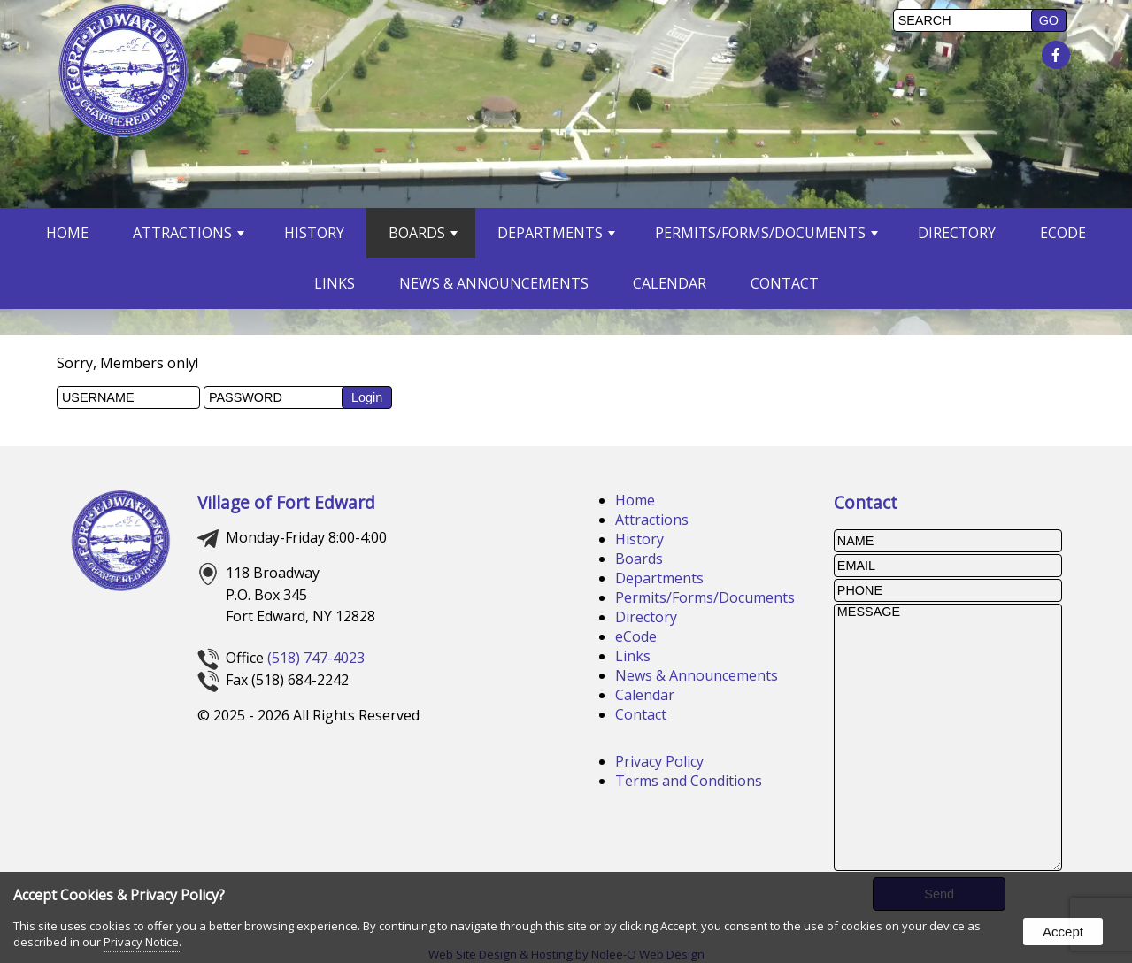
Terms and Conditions (688, 780)
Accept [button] (1063, 931)
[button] (1049, 20)
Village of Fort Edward (286, 502)
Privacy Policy (659, 761)
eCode (636, 636)
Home (67, 233)
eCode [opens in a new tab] (1063, 233)
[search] (964, 20)
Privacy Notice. (142, 942)
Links (334, 283)
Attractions (188, 233)
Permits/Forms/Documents (766, 233)
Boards (423, 233)
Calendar (669, 283)
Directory (957, 233)
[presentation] (1058, 55)
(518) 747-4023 (316, 657)
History (314, 233)
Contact (785, 283)
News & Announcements (494, 283)
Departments (556, 233)
